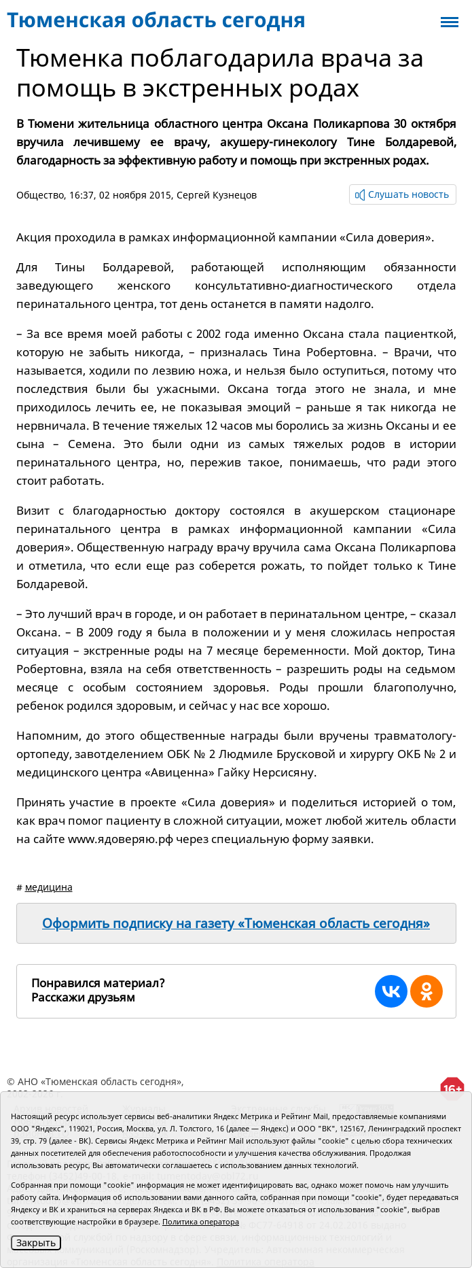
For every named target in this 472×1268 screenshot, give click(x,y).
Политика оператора (200, 1221)
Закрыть (36, 1242)
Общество (40, 194)
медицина (49, 886)
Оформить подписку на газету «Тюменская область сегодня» (236, 923)
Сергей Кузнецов (217, 194)
